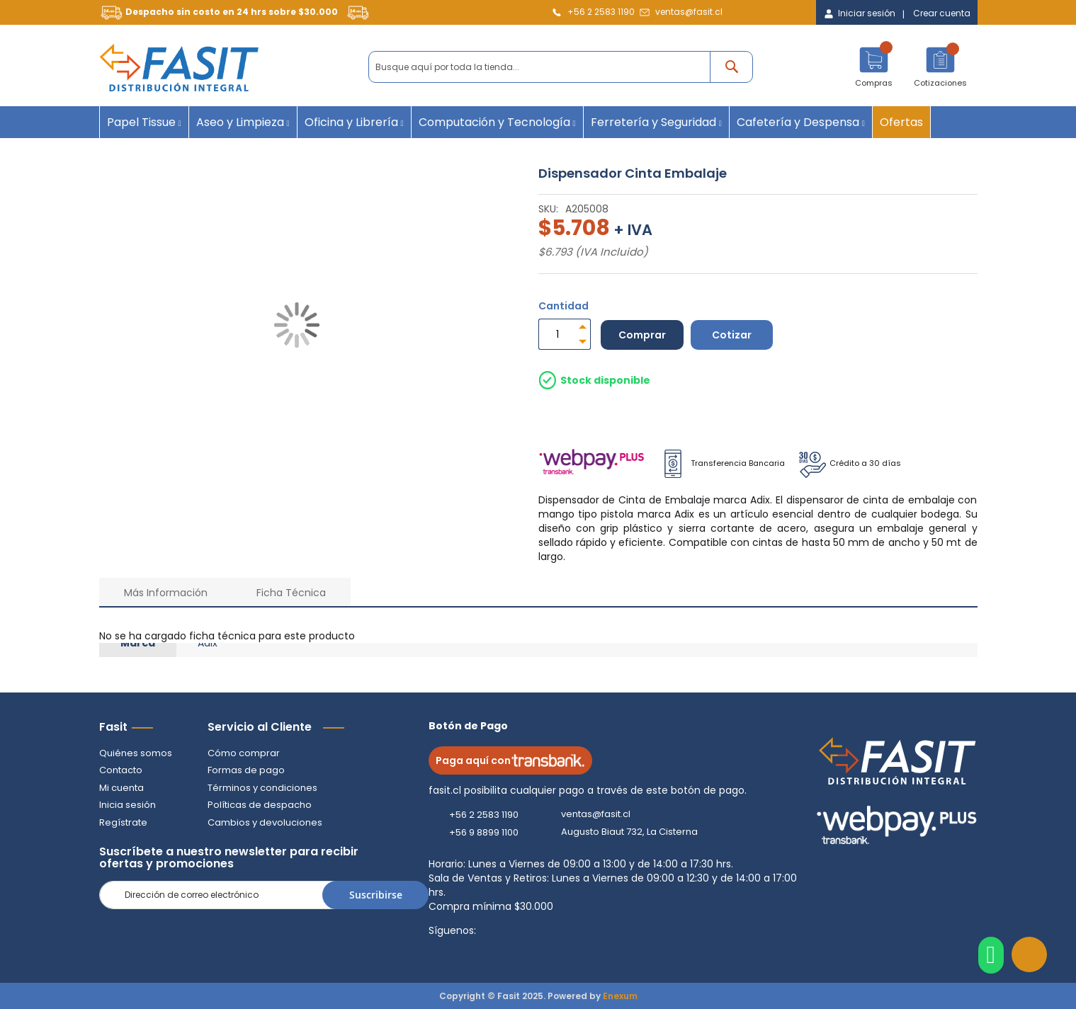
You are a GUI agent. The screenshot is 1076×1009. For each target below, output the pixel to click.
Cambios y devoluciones (265, 822)
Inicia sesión (127, 804)
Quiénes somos (135, 753)
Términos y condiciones (262, 787)
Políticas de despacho (260, 804)
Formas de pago (246, 770)
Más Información (166, 593)
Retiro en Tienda (755, 415)
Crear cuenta (941, 13)
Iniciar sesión (866, 13)
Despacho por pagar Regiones (883, 415)
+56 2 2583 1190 (601, 12)
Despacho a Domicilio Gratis (625, 415)
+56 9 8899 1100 (484, 832)
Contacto (120, 770)
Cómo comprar (244, 753)
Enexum (620, 996)
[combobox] (560, 67)
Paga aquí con (510, 760)
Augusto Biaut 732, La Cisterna (629, 832)
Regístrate (123, 822)
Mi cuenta (121, 787)
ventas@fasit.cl (689, 12)
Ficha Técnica (291, 593)
